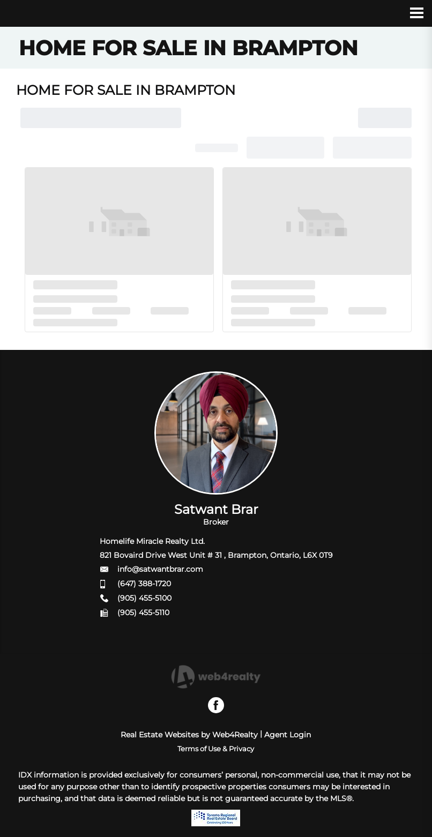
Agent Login (287, 734)
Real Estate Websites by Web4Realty (189, 734)
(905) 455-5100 (144, 598)
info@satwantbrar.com (160, 569)
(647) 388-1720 (144, 583)
